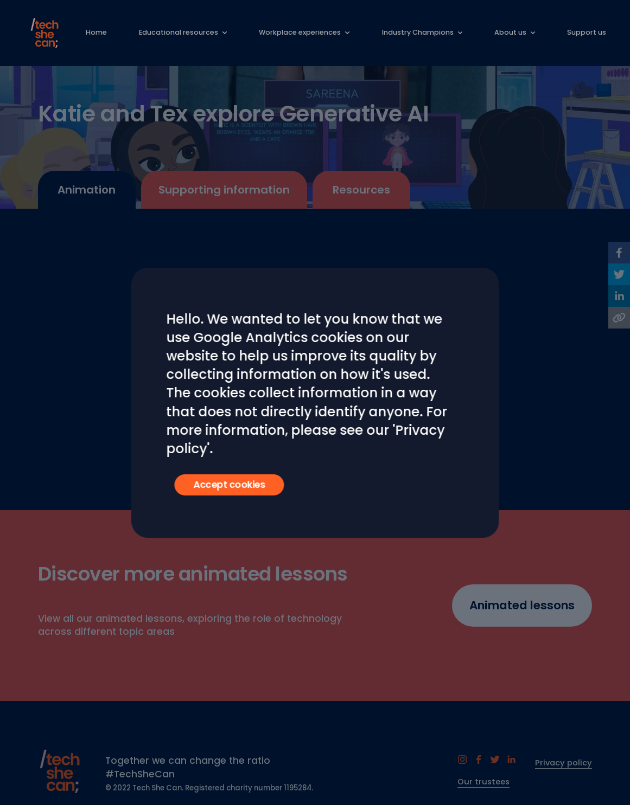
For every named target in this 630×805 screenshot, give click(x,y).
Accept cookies (229, 484)
